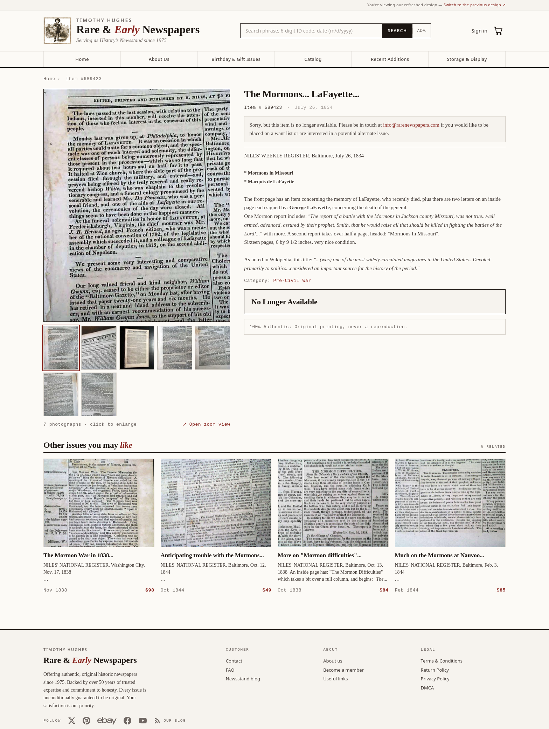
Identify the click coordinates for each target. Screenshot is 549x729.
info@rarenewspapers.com (411, 125)
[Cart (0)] (499, 31)
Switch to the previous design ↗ (475, 4)
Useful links (335, 678)
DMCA (427, 687)
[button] (136, 205)
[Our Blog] (170, 720)
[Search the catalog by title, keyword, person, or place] (311, 31)
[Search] (397, 31)
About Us (159, 59)
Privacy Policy (435, 678)
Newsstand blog (243, 678)
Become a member (343, 669)
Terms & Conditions (442, 660)
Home (82, 59)
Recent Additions (390, 59)
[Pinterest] (86, 720)
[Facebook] (127, 720)
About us (332, 660)
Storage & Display (467, 59)
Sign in (479, 30)
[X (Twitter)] (72, 720)
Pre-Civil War (292, 280)
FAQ (230, 669)
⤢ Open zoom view (206, 424)
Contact (234, 660)
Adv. (421, 30)
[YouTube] (142, 720)
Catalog (312, 59)
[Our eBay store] (107, 720)
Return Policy (435, 669)
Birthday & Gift (235, 59)
